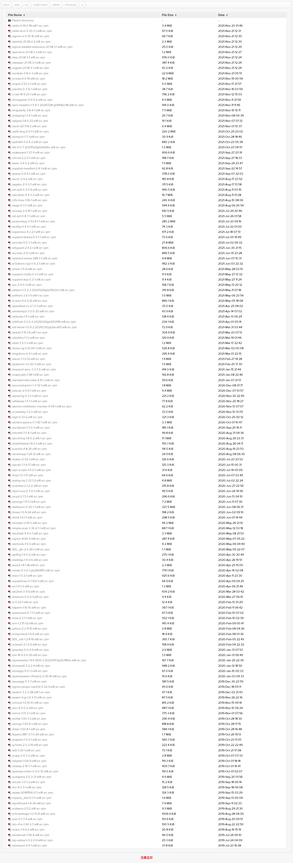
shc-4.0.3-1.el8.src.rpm (26, 787)
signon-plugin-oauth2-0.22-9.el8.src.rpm (38, 687)
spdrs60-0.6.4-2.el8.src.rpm (30, 142)
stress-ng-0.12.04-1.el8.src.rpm (32, 348)
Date (221, 15)
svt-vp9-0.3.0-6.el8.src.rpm (29, 190)
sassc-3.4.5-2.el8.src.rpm (28, 163)
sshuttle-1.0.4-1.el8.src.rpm (29, 433)
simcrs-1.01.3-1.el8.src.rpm (28, 713)
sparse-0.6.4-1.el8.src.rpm (28, 174)
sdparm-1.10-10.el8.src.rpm (29, 607)
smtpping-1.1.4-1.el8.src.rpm (29, 115)
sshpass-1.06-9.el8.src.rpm (29, 761)
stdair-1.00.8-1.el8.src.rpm (28, 729)
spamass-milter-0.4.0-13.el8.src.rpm (35, 771)
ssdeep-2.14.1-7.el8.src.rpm (29, 766)
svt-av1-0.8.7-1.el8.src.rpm (28, 216)
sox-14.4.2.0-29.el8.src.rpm (29, 655)
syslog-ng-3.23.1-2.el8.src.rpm (31, 480)
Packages (70, 4)
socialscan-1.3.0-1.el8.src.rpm (31, 428)
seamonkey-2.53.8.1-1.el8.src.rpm (33, 221)
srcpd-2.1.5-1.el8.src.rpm (27, 496)
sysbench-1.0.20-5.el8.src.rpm (31, 364)
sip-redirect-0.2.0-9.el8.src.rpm (32, 840)
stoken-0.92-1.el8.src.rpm (28, 459)
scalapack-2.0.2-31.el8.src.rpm (31, 777)
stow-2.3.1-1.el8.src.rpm (27, 618)
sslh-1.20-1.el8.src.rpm (26, 750)
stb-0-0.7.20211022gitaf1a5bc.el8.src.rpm (38, 147)
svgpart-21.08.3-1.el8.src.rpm (30, 68)
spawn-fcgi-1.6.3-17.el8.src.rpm (32, 697)
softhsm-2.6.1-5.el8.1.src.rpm (30, 295)
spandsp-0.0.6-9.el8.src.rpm (30, 650)
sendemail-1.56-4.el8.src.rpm (30, 835)
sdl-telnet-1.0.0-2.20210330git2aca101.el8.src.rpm (44, 327)
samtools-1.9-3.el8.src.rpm (29, 544)
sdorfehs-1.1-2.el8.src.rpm (28, 338)
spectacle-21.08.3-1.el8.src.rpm (32, 52)
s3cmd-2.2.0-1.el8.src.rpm (29, 158)
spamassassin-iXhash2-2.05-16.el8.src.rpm (39, 676)
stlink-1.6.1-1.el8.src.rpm (27, 517)
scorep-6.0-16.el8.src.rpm (28, 79)
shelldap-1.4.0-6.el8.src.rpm (30, 560)
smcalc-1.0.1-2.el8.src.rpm (28, 782)
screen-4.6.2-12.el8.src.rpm (29, 301)
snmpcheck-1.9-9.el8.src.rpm (30, 634)
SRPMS (56, 4)
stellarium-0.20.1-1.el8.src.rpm (31, 507)
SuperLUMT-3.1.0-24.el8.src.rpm (33, 734)
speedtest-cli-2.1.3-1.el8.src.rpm (32, 306)
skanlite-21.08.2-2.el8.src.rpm (31, 42)
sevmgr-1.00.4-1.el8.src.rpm (30, 724)
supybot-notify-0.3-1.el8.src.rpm (32, 274)
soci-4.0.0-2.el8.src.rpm (27, 708)
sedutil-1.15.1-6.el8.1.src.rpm (29, 332)
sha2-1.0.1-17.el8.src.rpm (27, 475)
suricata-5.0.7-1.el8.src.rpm (29, 243)
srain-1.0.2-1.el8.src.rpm (27, 576)
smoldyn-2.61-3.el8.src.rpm (29, 523)
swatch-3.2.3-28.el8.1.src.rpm (31, 692)
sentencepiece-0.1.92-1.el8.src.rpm (34, 422)
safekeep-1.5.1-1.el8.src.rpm (29, 401)
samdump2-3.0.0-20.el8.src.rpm (33, 311)
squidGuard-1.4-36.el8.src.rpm (31, 803)
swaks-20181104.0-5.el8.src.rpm (32, 793)
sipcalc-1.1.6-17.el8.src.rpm (29, 465)
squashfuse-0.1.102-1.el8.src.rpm (33, 581)
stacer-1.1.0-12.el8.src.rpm (28, 359)
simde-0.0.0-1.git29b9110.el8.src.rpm (36, 570)
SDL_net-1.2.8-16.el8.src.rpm (30, 639)
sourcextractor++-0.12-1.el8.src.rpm (34, 385)
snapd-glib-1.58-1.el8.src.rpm (30, 375)
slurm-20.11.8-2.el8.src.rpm (29, 126)
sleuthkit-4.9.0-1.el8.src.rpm (30, 533)
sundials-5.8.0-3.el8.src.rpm (30, 73)
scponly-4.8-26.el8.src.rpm (29, 449)
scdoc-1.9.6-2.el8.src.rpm (28, 829)
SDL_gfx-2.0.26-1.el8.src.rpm (31, 549)
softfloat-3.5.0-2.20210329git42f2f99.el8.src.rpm (44, 322)
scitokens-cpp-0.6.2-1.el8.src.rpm (33, 264)
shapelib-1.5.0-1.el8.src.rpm (29, 740)
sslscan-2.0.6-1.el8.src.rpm (29, 391)
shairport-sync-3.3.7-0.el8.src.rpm (34, 369)
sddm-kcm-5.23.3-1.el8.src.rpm (32, 31)
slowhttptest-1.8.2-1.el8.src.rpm (32, 443)
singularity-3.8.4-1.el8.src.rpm (31, 110)
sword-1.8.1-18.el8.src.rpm (28, 565)
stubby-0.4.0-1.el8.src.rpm (29, 227)
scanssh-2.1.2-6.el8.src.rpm (29, 644)
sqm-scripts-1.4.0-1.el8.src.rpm (31, 470)
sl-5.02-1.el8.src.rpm (25, 602)
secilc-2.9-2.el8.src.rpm (27, 179)
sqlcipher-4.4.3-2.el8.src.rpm (30, 195)
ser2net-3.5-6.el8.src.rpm (28, 592)
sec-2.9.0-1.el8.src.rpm (26, 285)
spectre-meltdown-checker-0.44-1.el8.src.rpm (41, 406)
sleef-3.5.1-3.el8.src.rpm (27, 343)
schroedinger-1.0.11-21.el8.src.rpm (33, 814)
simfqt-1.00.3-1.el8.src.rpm (29, 719)
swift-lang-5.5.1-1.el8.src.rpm (30, 131)
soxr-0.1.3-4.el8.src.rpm (27, 819)
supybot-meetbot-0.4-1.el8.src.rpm (34, 168)
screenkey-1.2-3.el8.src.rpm (30, 412)
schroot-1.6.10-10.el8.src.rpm (30, 703)
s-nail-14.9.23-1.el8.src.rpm (29, 94)
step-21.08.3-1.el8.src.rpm (28, 57)
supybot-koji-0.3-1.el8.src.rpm (31, 279)
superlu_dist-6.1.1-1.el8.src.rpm (31, 798)
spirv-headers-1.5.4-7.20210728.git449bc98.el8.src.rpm (48, 105)
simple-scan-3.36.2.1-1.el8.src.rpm (34, 528)
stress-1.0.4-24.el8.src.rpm (29, 512)
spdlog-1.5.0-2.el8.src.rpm (29, 555)
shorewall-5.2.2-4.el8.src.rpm (31, 666)
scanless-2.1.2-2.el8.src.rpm (30, 486)
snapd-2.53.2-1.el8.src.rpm (29, 84)
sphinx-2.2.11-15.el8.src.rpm (29, 629)
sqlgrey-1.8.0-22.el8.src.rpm (30, 121)
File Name (15, 15)
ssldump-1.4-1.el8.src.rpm (28, 316)
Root (7, 4)
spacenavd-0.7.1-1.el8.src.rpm (31, 613)
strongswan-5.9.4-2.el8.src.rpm (32, 100)
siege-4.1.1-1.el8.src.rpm (27, 205)
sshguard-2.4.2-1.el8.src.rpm (30, 248)
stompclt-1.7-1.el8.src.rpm (28, 137)
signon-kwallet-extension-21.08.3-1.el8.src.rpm (42, 47)
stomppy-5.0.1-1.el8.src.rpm (29, 671)
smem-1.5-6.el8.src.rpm (27, 269)
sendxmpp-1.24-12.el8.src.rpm (31, 454)
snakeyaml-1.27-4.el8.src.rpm (31, 152)
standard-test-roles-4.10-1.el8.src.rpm (36, 380)
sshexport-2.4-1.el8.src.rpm (29, 845)
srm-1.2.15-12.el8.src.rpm (27, 623)
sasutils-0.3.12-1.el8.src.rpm (29, 89)
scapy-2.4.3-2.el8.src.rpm (28, 756)
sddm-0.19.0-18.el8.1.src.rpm (30, 26)
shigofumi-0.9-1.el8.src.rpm (29, 354)
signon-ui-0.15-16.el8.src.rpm (30, 36)
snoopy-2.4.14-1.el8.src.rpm (29, 211)
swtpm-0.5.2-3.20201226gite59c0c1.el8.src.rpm (43, 290)
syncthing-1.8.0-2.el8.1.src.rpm (31, 438)
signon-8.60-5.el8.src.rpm (29, 539)
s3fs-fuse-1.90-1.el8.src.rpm (29, 200)
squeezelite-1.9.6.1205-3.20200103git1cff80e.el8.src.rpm (49, 660)
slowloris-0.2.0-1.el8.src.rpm (30, 597)
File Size (167, 15)
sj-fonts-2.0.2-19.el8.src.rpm (30, 745)
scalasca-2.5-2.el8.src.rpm (29, 808)
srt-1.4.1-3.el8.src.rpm (25, 586)
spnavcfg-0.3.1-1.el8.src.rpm (30, 396)
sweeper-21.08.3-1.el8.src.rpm (31, 63)
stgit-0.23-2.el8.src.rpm (27, 417)
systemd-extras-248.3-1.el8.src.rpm (34, 258)
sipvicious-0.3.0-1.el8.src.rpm (31, 491)
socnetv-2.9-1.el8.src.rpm (28, 253)
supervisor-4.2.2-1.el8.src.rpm (31, 232)
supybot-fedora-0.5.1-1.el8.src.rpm (34, 237)
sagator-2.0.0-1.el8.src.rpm (29, 184)
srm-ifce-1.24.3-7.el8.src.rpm (30, 824)
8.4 (26, 4)
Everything (40, 4)
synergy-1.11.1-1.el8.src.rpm (29, 502)
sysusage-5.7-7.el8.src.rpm (29, 681)
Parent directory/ (23, 20)
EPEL (17, 4)
